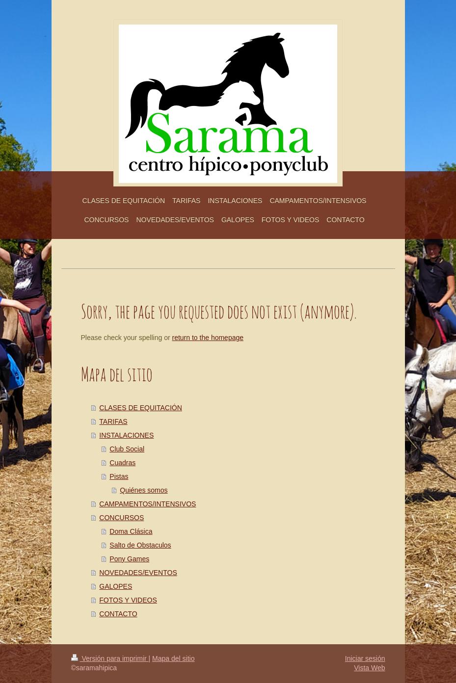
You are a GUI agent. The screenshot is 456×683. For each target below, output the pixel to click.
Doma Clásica (130, 531)
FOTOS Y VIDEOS (128, 600)
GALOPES (115, 586)
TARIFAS (113, 421)
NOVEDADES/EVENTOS (138, 573)
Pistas (118, 476)
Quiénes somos (143, 490)
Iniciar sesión (365, 658)
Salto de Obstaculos (140, 545)
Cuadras (122, 463)
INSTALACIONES (126, 435)
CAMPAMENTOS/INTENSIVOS (147, 504)
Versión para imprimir (110, 658)
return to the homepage (208, 338)
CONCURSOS (121, 518)
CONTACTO (118, 614)
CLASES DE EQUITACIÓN (140, 408)
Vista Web (369, 668)
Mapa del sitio (173, 658)
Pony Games (129, 559)
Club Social (126, 449)
